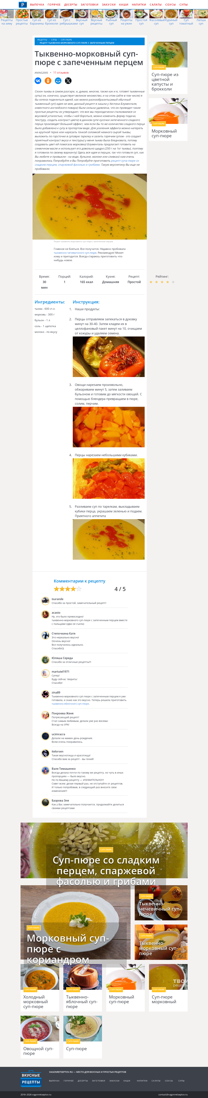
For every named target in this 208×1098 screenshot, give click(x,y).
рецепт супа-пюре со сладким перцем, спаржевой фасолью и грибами (87, 163)
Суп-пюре (76, 1048)
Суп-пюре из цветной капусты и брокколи (165, 81)
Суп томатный (186, 22)
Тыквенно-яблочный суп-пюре (81, 1001)
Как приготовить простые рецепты (22, 4)
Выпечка (37, 4)
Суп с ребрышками (69, 22)
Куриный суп (171, 22)
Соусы (170, 4)
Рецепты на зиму (7, 22)
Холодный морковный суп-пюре (35, 1001)
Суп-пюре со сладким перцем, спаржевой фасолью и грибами (106, 870)
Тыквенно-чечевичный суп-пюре (160, 909)
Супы (183, 4)
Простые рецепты (22, 22)
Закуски (109, 4)
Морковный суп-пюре (164, 133)
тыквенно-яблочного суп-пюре (70, 703)
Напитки (139, 4)
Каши (123, 4)
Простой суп (141, 22)
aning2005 (41, 72)
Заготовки (90, 4)
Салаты (156, 4)
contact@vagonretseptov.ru (173, 1094)
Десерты (70, 4)
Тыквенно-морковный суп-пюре (158, 948)
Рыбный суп (111, 22)
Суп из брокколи (51, 22)
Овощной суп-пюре (38, 1051)
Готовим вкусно (31, 1078)
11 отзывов (61, 72)
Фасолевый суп (157, 22)
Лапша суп (201, 22)
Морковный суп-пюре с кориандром (68, 949)
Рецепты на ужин (126, 22)
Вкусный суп (81, 22)
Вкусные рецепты (96, 22)
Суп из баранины (37, 22)
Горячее (54, 4)
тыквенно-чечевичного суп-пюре (75, 252)
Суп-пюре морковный (164, 999)
